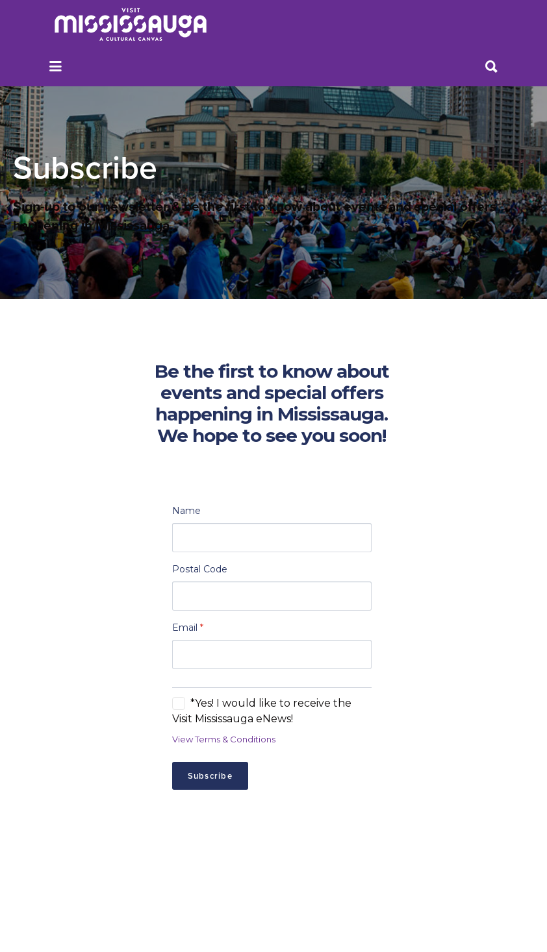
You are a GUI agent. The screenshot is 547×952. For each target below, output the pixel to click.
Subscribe (210, 776)
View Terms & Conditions (223, 739)
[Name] (272, 537)
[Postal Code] (272, 596)
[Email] (272, 654)
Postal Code (199, 569)
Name (186, 511)
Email (187, 627)
